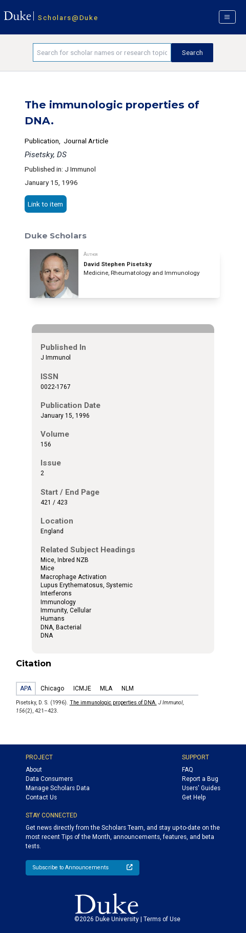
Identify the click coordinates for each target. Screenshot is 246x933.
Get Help (194, 797)
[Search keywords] (102, 52)
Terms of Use (162, 919)
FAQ (187, 769)
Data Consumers (49, 778)
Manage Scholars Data (58, 788)
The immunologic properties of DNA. (113, 702)
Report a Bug (200, 778)
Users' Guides (201, 788)
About (34, 769)
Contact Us (41, 797)
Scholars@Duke (68, 17)
